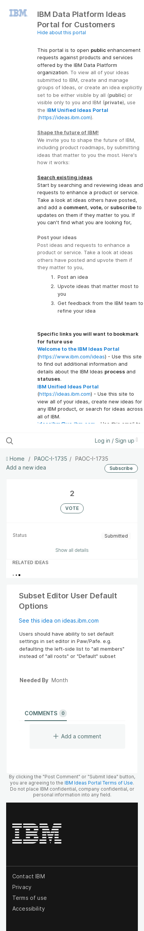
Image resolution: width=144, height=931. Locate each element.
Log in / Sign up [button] (116, 440)
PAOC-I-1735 (50, 458)
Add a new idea (26, 467)
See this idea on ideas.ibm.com (59, 620)
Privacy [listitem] (21, 887)
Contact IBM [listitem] (28, 876)
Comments (46, 713)
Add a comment (77, 736)
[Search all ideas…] (45, 440)
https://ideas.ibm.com (65, 117)
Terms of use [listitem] (29, 897)
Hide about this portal (61, 32)
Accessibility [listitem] (28, 908)
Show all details (72, 550)
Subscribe (121, 468)
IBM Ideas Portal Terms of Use (99, 783)
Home (16, 458)
